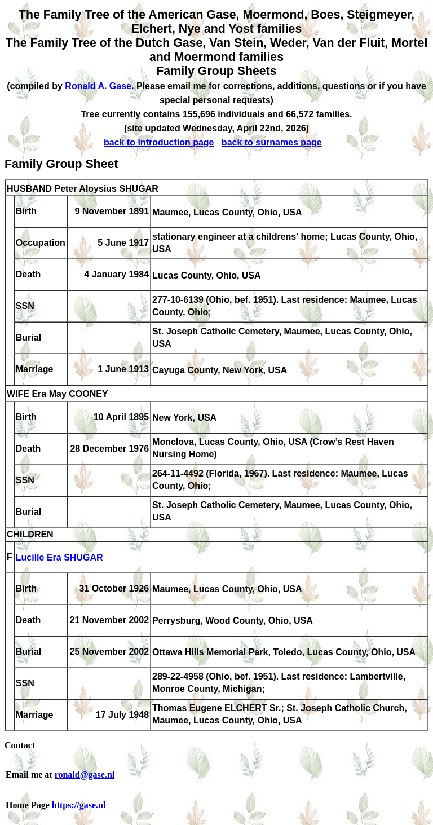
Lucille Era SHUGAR (59, 558)
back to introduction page (159, 142)
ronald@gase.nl (85, 774)
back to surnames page (272, 142)
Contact (20, 745)
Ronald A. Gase (98, 86)
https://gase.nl (79, 805)
